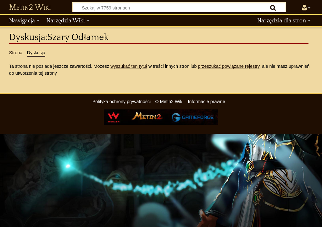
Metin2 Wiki (30, 7)
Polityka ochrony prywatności (121, 101)
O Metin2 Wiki (169, 101)
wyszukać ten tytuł (128, 66)
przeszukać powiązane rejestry (228, 66)
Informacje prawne (206, 101)
